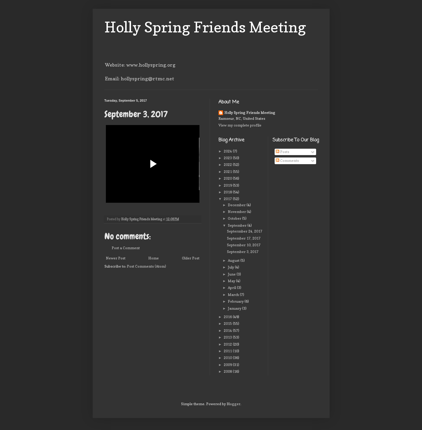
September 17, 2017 (244, 238)
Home (153, 258)
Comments (287, 160)
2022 (228, 164)
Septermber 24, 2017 (244, 231)
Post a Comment (126, 248)
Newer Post (115, 258)
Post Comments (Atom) (146, 266)
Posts (282, 152)
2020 (228, 178)
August (234, 260)
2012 (228, 344)
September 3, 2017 (243, 251)
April (232, 287)
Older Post (190, 258)
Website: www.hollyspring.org (140, 65)
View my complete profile (239, 125)
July (231, 267)
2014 (228, 330)
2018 (228, 192)
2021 (228, 171)
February (236, 301)
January (235, 308)
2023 (228, 158)
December (237, 205)
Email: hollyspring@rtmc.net (139, 79)
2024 (228, 151)
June (232, 274)
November (237, 211)
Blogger (233, 404)
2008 (228, 371)
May (232, 281)
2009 (228, 365)
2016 (228, 317)
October (235, 218)
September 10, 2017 (244, 245)
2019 (228, 185)
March (234, 294)
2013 (228, 337)
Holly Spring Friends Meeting (205, 27)
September (237, 225)
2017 (228, 199)
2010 (228, 358)
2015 (228, 323)
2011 (228, 351)
